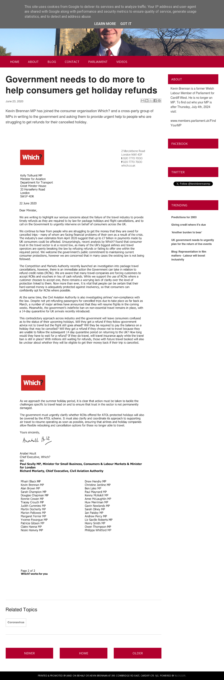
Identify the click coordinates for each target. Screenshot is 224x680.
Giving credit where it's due (188, 224)
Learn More (105, 24)
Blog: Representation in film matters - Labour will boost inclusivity (188, 255)
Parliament (98, 62)
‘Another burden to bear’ (186, 232)
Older (138, 653)
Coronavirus (16, 622)
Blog (51, 62)
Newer (29, 653)
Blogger (180, 675)
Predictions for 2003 (184, 217)
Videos (121, 62)
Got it (126, 24)
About (33, 62)
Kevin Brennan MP (189, 153)
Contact (72, 62)
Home (14, 62)
